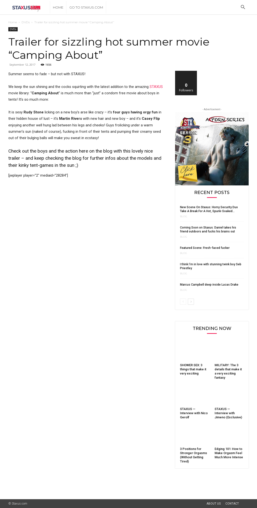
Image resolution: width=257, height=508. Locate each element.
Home (58, 7)
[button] (243, 7)
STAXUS (156, 87)
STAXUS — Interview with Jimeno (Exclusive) (228, 413)
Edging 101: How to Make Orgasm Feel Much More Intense (229, 453)
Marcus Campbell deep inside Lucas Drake (209, 284)
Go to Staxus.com (86, 7)
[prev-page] (183, 302)
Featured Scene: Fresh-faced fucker (205, 248)
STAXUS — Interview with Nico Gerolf (194, 413)
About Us (213, 503)
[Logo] (29, 7)
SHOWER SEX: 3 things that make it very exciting (193, 369)
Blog (183, 216)
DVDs (26, 22)
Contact (232, 503)
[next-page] (191, 302)
